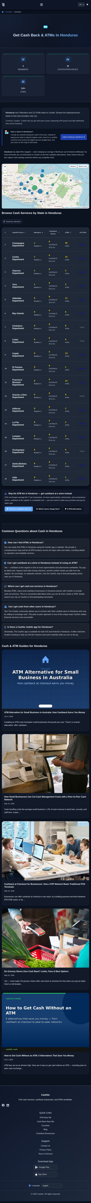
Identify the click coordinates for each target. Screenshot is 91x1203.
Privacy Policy (45, 1150)
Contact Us (45, 1146)
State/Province (18, 232)
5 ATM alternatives (73, 509)
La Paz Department (18, 423)
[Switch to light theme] (87, 4)
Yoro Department (18, 285)
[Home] (2, 12)
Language (34, 1187)
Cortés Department (18, 258)
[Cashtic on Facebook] (3, 1105)
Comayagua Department (18, 244)
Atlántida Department (18, 299)
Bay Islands (18, 313)
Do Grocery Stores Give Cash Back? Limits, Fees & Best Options (36, 971)
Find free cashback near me (19, 509)
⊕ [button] (5, 176)
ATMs (68, 232)
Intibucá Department (18, 409)
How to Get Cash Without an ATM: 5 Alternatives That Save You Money (39, 1055)
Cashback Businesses (45, 1133)
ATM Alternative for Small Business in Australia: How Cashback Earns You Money (44, 712)
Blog (45, 1129)
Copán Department (18, 354)
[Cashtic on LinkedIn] (8, 1105)
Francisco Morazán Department (18, 382)
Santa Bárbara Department (19, 465)
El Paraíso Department (18, 368)
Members (38, 232)
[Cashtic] (3, 4)
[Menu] (41, 4)
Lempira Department (18, 437)
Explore (81, 244)
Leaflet (65, 207)
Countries (9, 12)
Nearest (73, 166)
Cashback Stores (54, 232)
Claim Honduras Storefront (74, 137)
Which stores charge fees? (48, 509)
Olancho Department (18, 272)
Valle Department (18, 478)
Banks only (83, 166)
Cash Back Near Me (45, 1122)
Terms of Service (45, 1154)
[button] (5, 167)
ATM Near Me (45, 1118)
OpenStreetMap (76, 207)
